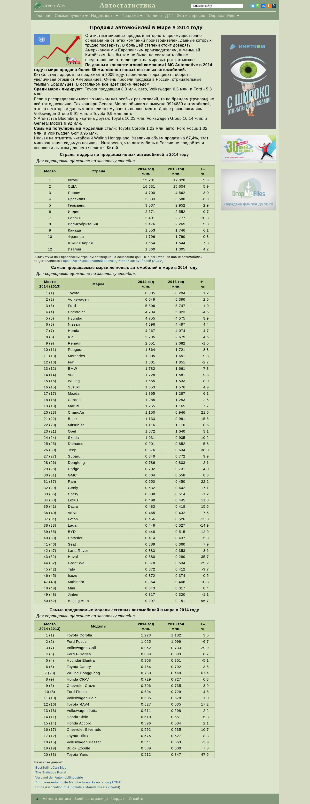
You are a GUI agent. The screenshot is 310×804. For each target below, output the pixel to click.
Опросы (216, 16)
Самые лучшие (69, 16)
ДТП (169, 16)
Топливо (154, 16)
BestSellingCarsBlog (51, 767)
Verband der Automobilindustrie (59, 777)
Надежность (103, 16)
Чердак (117, 798)
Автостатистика (128, 5)
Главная (43, 16)
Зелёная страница (91, 798)
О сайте (135, 798)
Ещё (231, 16)
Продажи (130, 16)
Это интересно (191, 16)
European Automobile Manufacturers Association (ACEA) (78, 782)
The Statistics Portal (50, 772)
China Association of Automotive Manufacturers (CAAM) (77, 787)
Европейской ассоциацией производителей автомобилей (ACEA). (113, 261)
